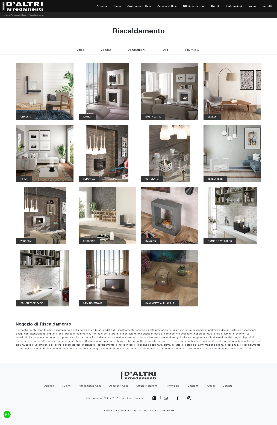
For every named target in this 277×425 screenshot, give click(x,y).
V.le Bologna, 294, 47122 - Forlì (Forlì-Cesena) (115, 397)
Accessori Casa (167, 6)
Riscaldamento (36, 15)
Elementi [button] (106, 49)
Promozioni (173, 385)
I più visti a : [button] (193, 49)
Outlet (215, 6)
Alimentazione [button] (137, 49)
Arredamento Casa (139, 6)
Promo (251, 6)
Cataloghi (193, 385)
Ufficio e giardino (194, 6)
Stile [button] (165, 49)
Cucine (117, 6)
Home (6, 15)
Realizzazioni (233, 6)
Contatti (266, 6)
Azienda (102, 6)
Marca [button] (80, 49)
